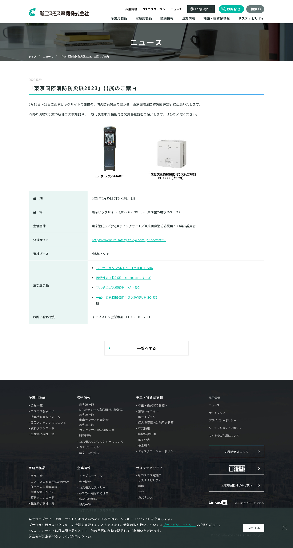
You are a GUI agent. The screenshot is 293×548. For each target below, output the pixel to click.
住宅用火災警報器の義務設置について (44, 489)
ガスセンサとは (89, 447)
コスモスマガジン (153, 9)
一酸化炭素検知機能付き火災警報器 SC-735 (126, 297)
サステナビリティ (149, 467)
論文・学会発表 (89, 453)
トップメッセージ (91, 476)
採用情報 (131, 9)
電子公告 (144, 440)
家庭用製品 (37, 467)
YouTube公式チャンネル (249, 502)
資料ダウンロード (42, 428)
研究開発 (85, 435)
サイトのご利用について (224, 435)
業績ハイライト (148, 411)
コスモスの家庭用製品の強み (50, 482)
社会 (141, 492)
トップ (32, 56)
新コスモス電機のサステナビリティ (150, 477)
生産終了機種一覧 (42, 434)
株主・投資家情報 (149, 397)
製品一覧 (37, 405)
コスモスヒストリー (92, 487)
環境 (141, 486)
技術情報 (84, 397)
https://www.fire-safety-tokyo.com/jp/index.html (129, 240)
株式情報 (144, 428)
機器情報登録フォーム (45, 417)
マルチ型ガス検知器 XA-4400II (118, 287)
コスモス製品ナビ (42, 411)
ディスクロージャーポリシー (157, 451)
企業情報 (84, 467)
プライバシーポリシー (222, 420)
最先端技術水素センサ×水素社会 (94, 417)
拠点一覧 (85, 504)
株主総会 (144, 445)
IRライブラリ (147, 417)
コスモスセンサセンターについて (101, 441)
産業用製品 (37, 397)
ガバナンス (145, 497)
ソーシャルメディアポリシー (226, 427)
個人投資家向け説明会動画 (155, 422)
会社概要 (85, 482)
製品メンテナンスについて (48, 422)
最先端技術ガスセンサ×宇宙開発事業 (97, 427)
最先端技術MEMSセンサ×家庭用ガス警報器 (101, 407)
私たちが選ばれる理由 (94, 493)
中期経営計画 (147, 434)
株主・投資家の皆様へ (153, 405)
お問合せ (233, 9)
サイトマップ (217, 412)
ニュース (176, 9)
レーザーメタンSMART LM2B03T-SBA (124, 268)
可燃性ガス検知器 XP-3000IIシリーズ (123, 277)
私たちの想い (88, 499)
